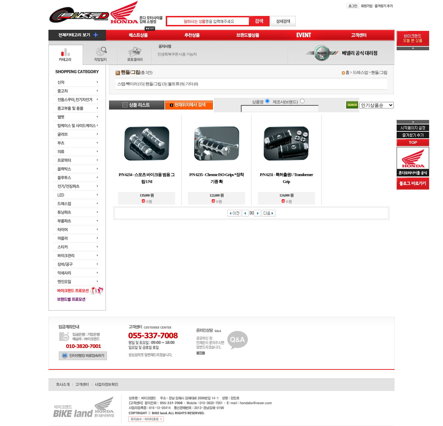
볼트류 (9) (176, 83)
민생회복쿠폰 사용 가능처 (177, 54)
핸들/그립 (379, 72)
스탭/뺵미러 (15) (130, 83)
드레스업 (360, 72)
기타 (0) (192, 83)
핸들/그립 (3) (155, 83)
